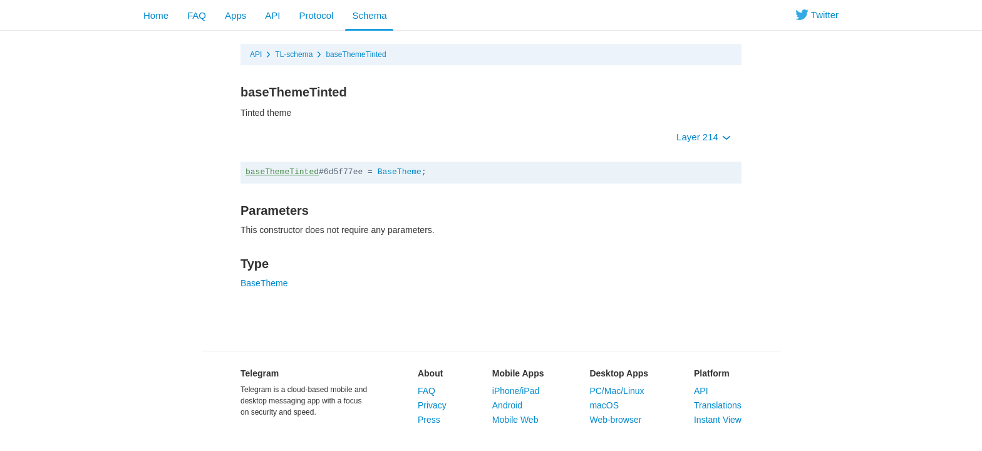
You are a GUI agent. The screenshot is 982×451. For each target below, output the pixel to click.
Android (507, 405)
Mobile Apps (518, 373)
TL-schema (294, 54)
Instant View (718, 420)
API (272, 15)
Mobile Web (515, 420)
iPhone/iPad (516, 391)
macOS (604, 405)
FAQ (196, 15)
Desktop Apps (618, 373)
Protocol (316, 15)
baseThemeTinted (356, 54)
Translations (718, 405)
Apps (235, 15)
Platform (712, 373)
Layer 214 (703, 137)
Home (155, 15)
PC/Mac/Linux (616, 391)
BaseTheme (399, 172)
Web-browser (615, 420)
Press (429, 420)
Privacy (432, 405)
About (430, 373)
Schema (369, 15)
